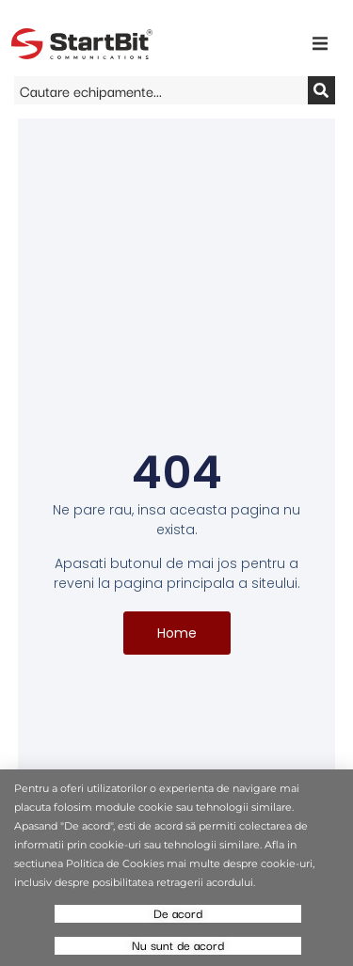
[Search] (322, 90)
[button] (320, 43)
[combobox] (161, 90)
